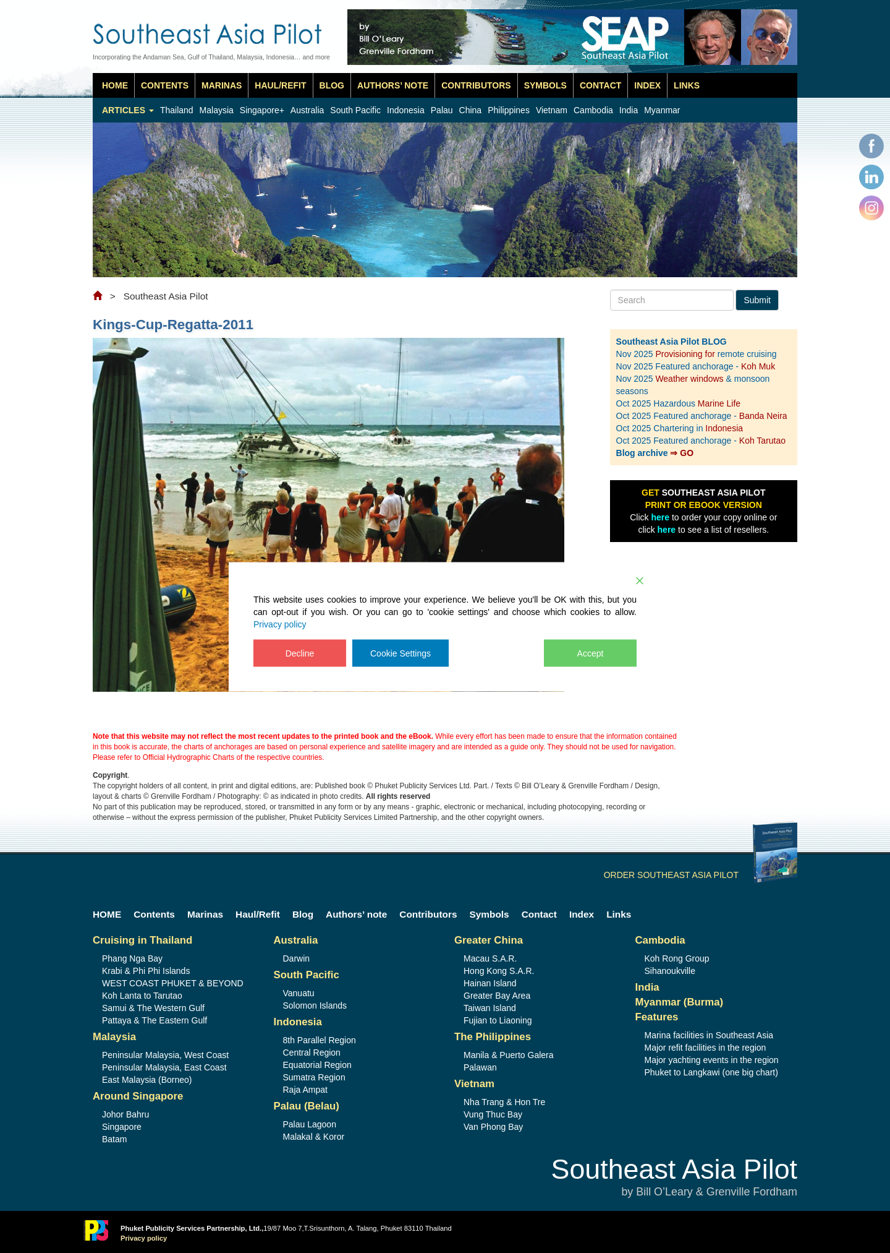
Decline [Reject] (300, 653)
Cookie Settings (400, 653)
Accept (590, 653)
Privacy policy (280, 624)
